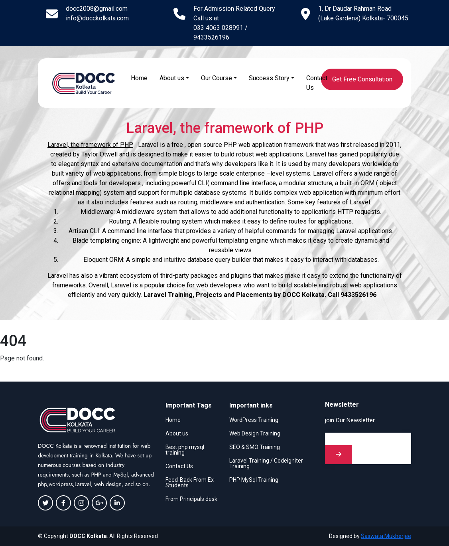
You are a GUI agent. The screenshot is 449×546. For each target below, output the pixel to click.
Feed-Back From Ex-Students (190, 482)
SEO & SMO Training (254, 447)
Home (139, 78)
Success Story (269, 78)
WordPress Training (253, 420)
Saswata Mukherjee (386, 536)
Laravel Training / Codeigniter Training (266, 463)
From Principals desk (191, 499)
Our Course (216, 78)
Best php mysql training (184, 449)
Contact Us (316, 82)
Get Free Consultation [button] (362, 79)
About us (172, 78)
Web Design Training (254, 433)
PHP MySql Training (253, 480)
